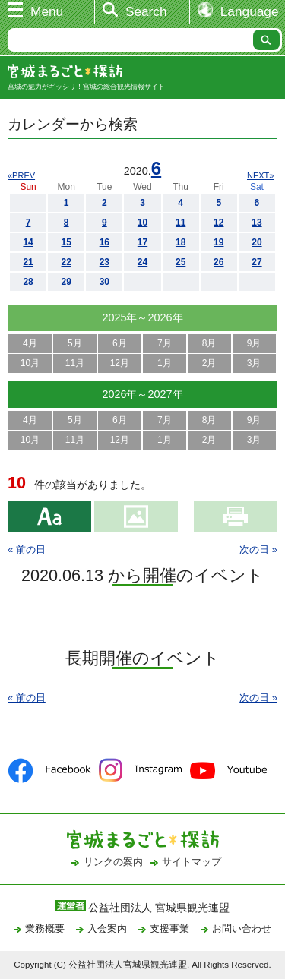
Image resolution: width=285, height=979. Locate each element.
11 (180, 222)
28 (28, 281)
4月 (30, 343)
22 (66, 262)
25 (180, 262)
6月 (119, 343)
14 (28, 242)
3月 (254, 363)
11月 (74, 363)
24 (142, 262)
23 (104, 262)
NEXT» (260, 175)
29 (66, 281)
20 (256, 242)
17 (142, 242)
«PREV (21, 175)
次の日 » (258, 549)
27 (256, 262)
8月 (209, 343)
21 (28, 262)
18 (180, 242)
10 (142, 222)
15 (66, 242)
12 (218, 222)
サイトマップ (191, 861)
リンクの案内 (113, 861)
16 (104, 242)
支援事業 (169, 928)
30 (104, 281)
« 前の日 (27, 549)
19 (218, 242)
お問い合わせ (241, 928)
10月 (30, 363)
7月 (164, 343)
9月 (254, 343)
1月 (164, 363)
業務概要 (45, 928)
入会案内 (107, 928)
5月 (75, 343)
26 (218, 262)
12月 (119, 363)
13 (256, 222)
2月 (209, 363)
